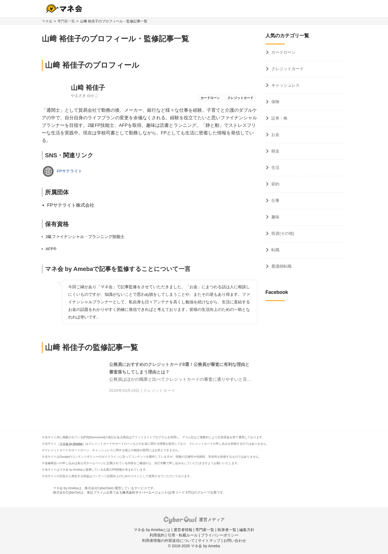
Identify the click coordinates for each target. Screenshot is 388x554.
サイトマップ (209, 540)
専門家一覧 (66, 21)
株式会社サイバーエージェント (145, 492)
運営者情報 (183, 530)
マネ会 (47, 21)
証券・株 (279, 118)
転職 (275, 249)
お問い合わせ (234, 540)
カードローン (283, 52)
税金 (275, 151)
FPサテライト (69, 171)
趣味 (275, 217)
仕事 (275, 200)
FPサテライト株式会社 (70, 205)
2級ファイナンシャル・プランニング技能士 (85, 236)
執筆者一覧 (226, 530)
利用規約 (157, 535)
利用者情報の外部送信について (168, 540)
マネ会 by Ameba (71, 443)
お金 (275, 134)
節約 (275, 184)
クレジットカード (159, 390)
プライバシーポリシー (219, 535)
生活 (275, 167)
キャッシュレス (285, 85)
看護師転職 (281, 266)
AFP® (51, 248)
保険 (275, 101)
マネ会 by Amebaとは (152, 530)
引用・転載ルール (183, 535)
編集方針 (246, 530)
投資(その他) (282, 233)
